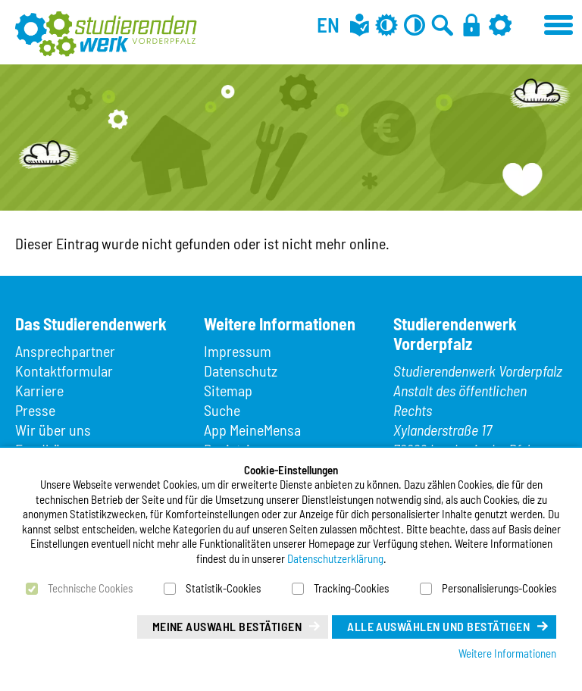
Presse (35, 410)
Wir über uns (53, 430)
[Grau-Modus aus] (386, 24)
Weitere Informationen (507, 653)
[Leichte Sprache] (359, 24)
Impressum (237, 351)
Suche (222, 410)
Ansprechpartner (65, 351)
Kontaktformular (64, 370)
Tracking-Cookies (351, 588)
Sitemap (228, 390)
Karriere (39, 390)
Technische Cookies (90, 588)
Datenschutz (240, 370)
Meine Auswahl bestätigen (227, 626)
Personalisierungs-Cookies (499, 588)
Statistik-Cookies (223, 588)
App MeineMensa (252, 430)
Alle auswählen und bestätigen (438, 626)
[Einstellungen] (500, 24)
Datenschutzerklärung (335, 558)
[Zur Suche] (442, 24)
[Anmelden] (471, 24)
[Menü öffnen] (559, 23)
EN (328, 24)
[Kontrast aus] (414, 24)
